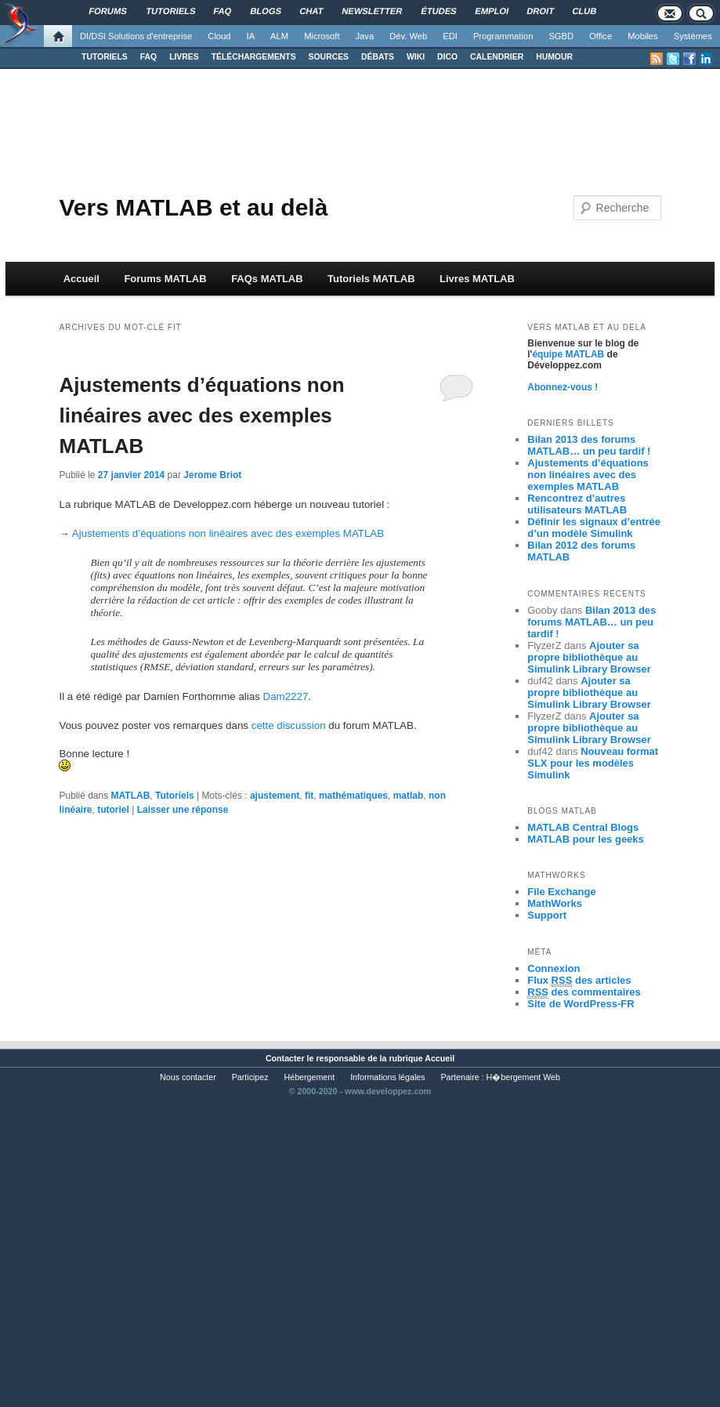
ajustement (274, 795)
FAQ (148, 57)
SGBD (560, 36)
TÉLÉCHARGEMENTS (254, 57)
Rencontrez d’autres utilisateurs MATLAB (577, 504)
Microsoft (321, 36)
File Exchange (561, 892)
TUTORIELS (104, 57)
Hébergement (309, 1077)
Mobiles (643, 36)
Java (365, 36)
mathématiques (353, 795)
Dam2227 (286, 696)
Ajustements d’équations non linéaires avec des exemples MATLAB (201, 415)
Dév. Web (408, 36)
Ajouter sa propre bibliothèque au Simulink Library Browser (589, 657)
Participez (250, 1077)
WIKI (416, 57)
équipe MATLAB (568, 354)
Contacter (285, 1058)
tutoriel (113, 809)
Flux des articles (579, 980)
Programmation (503, 36)
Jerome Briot (212, 475)
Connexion (553, 968)
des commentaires (584, 992)
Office (600, 36)
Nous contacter (188, 1077)
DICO (447, 57)
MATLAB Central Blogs (583, 827)
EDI (450, 36)
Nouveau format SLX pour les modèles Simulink (592, 763)
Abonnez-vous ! (562, 387)
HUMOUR (554, 57)
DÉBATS (377, 57)
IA (251, 36)
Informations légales (387, 1077)
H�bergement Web (523, 1077)
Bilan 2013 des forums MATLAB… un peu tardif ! (588, 445)
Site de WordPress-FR (580, 1004)
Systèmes (693, 36)
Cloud (219, 36)
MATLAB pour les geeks (585, 839)
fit (309, 795)
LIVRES (184, 57)
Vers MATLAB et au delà (193, 207)
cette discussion (288, 725)
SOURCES (329, 57)
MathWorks (554, 903)
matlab (408, 795)
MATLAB (130, 795)
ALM (279, 36)
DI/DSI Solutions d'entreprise (136, 36)
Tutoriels (174, 795)
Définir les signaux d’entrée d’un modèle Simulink (593, 527)
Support (546, 915)
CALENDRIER (496, 57)
